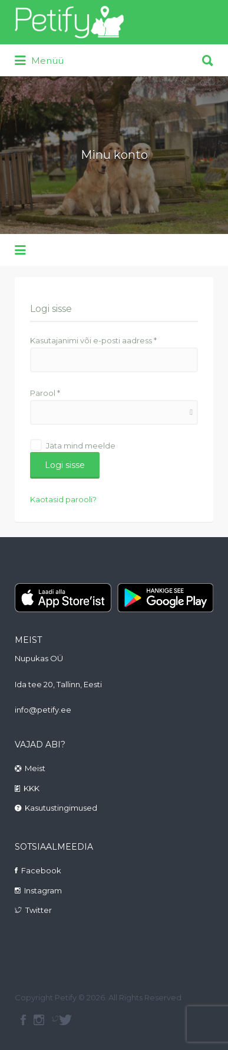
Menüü (39, 61)
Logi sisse (65, 465)
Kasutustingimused (61, 807)
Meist (35, 768)
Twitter (38, 910)
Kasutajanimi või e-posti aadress (93, 340)
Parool (45, 393)
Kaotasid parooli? (63, 499)
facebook (23, 1020)
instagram (39, 1020)
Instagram (43, 890)
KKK (31, 788)
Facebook (41, 870)
